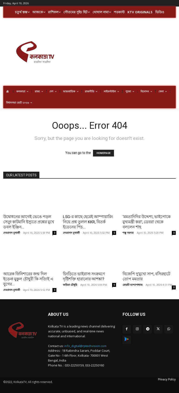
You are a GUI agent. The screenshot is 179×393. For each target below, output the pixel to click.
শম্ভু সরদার (128, 232)
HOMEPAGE (103, 153)
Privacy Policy (167, 379)
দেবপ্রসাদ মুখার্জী (11, 232)
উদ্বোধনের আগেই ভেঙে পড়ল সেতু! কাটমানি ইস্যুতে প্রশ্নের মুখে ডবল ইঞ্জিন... (28, 221)
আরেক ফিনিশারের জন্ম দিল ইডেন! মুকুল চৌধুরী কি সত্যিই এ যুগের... (28, 278)
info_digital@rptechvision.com (85, 346)
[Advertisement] (123, 52)
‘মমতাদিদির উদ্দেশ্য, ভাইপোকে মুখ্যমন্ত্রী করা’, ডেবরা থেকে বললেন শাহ (147, 221)
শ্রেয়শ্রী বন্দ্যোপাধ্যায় (132, 284)
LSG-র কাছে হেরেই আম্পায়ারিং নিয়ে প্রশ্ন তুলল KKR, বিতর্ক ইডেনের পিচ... (88, 221)
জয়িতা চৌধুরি (70, 284)
